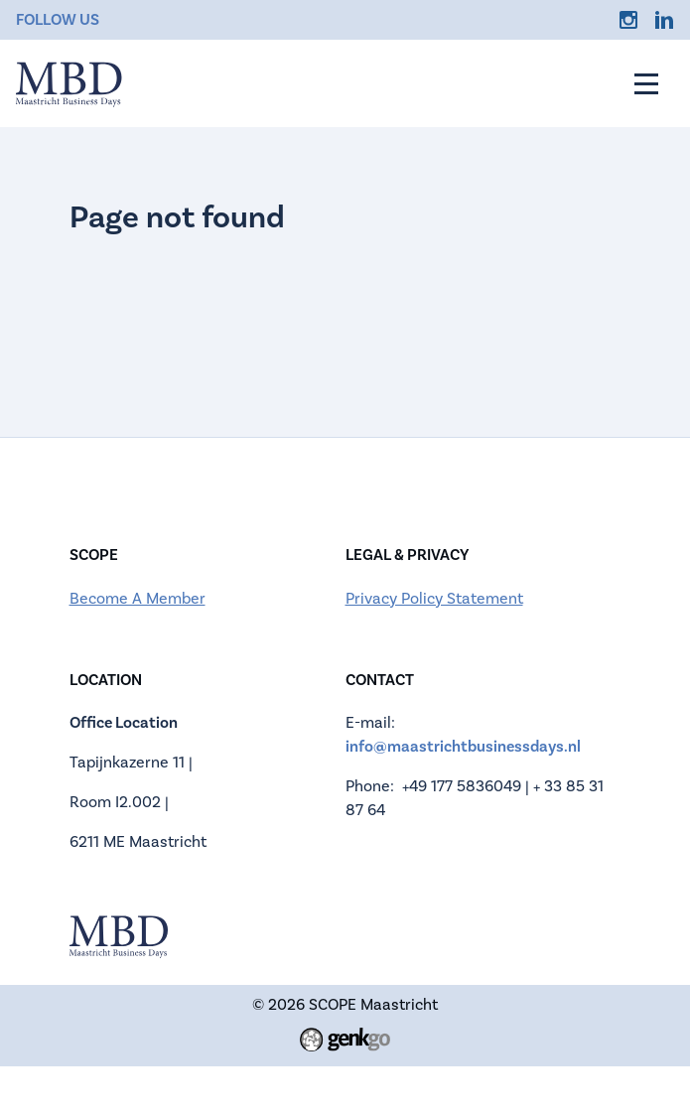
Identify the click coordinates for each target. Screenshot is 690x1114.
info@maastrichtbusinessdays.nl (463, 747)
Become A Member (137, 599)
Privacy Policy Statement (434, 599)
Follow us (57, 20)
